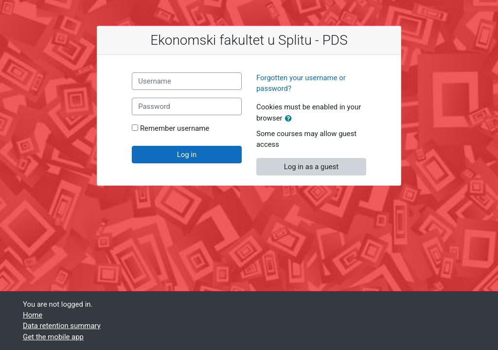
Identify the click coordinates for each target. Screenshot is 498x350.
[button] (290, 118)
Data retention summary (62, 325)
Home (32, 315)
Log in (186, 154)
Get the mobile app (53, 336)
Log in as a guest (311, 166)
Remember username (174, 128)
